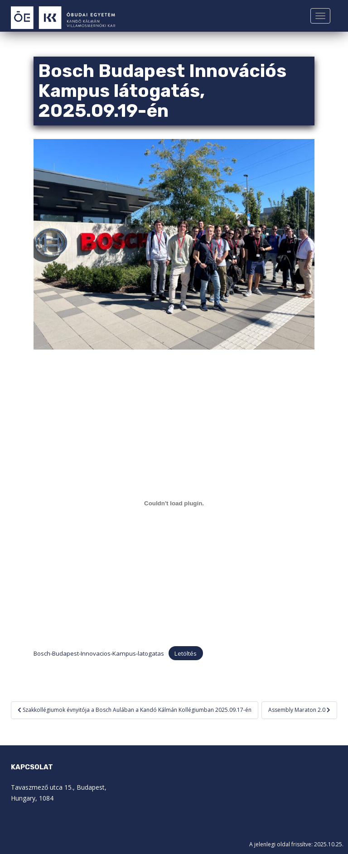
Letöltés (185, 653)
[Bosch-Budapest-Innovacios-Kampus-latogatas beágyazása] (174, 503)
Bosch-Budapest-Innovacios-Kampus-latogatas (99, 653)
